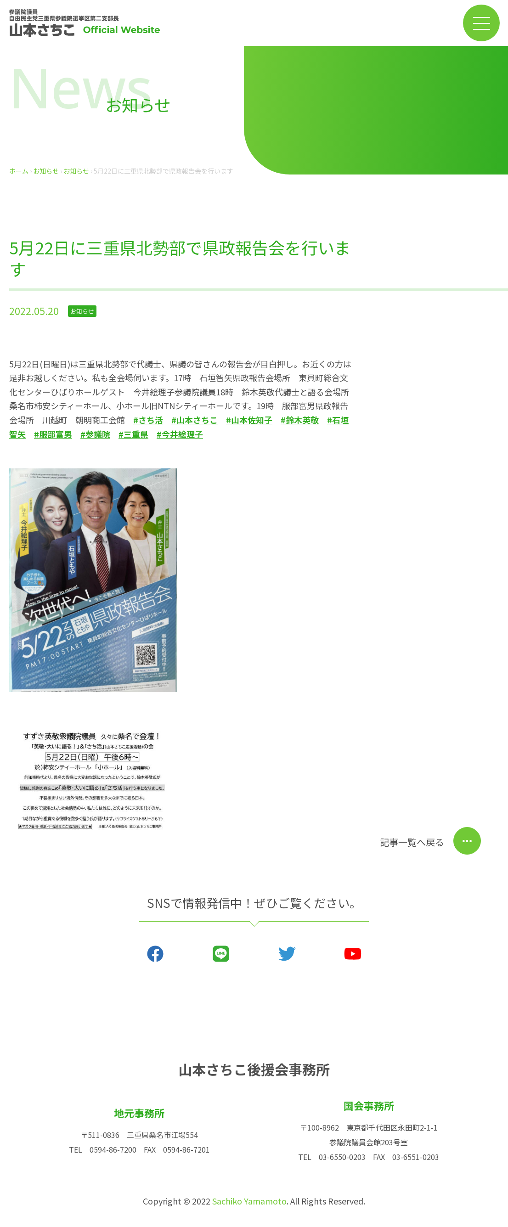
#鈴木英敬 (300, 420)
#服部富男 (53, 434)
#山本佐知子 (249, 420)
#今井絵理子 (180, 434)
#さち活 (148, 420)
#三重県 (133, 434)
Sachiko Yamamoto (249, 1201)
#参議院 (95, 434)
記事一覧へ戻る (412, 842)
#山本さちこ (194, 420)
